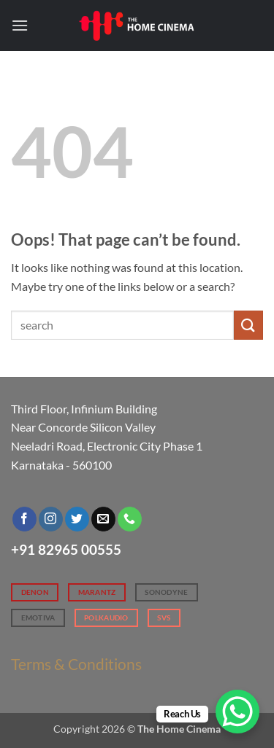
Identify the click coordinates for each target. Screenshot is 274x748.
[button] (19, 25)
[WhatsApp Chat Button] (237, 711)
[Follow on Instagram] (51, 519)
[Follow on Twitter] (77, 519)
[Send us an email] (103, 519)
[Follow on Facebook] (24, 519)
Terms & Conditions (76, 664)
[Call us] (130, 519)
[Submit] (248, 325)
